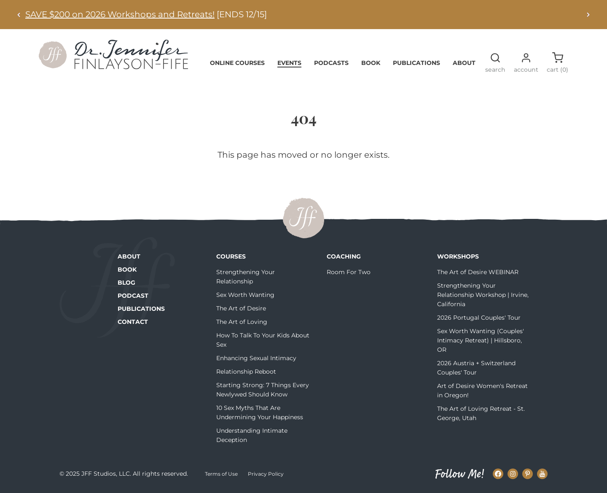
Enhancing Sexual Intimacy (256, 358)
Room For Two (349, 272)
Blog (126, 282)
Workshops (458, 256)
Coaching (344, 256)
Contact (133, 322)
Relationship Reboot (246, 371)
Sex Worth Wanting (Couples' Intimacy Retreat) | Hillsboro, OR (480, 340)
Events (289, 63)
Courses (231, 256)
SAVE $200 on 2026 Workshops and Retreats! (120, 14)
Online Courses (237, 63)
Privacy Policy (266, 474)
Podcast (133, 295)
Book (370, 63)
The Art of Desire (241, 308)
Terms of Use (221, 474)
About (464, 63)
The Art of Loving (241, 322)
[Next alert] (588, 14)
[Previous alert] (19, 14)
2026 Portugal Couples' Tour (479, 317)
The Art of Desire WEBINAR (477, 272)
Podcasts (331, 63)
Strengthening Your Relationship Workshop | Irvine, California (483, 295)
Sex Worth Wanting (245, 295)
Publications (416, 63)
